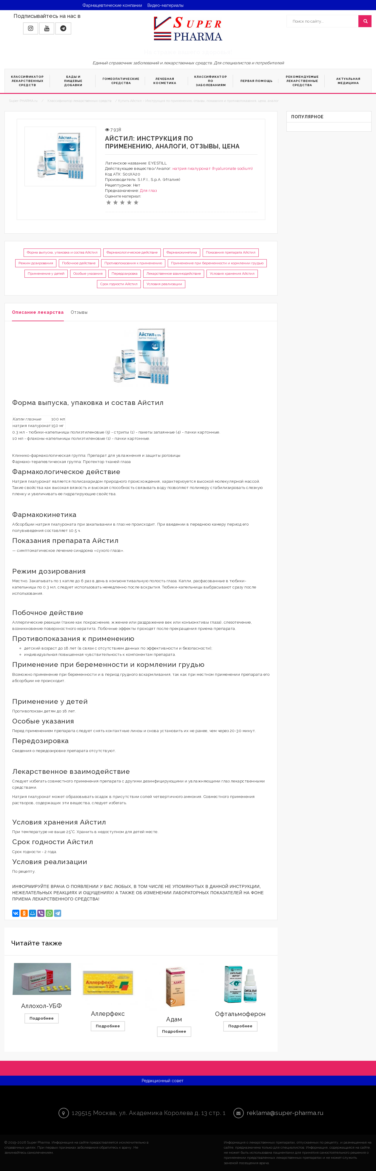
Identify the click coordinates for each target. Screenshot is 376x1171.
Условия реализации (164, 284)
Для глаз (148, 190)
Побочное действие (78, 263)
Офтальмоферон (240, 1014)
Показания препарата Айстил (230, 252)
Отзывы (79, 312)
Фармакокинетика (182, 252)
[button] (30, 28)
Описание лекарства (38, 312)
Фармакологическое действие (132, 252)
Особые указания (88, 273)
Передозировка (125, 273)
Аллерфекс (108, 1013)
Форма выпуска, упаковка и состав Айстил (62, 252)
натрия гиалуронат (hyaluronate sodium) (212, 168)
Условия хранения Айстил (232, 273)
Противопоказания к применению (133, 263)
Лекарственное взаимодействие (174, 273)
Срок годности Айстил (119, 284)
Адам (174, 1019)
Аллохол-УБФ (41, 1006)
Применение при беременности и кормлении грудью (217, 263)
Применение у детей (46, 273)
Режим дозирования (36, 263)
